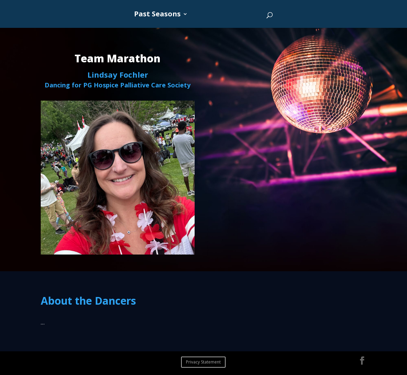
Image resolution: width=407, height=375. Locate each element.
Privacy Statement (203, 362)
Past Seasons (157, 14)
